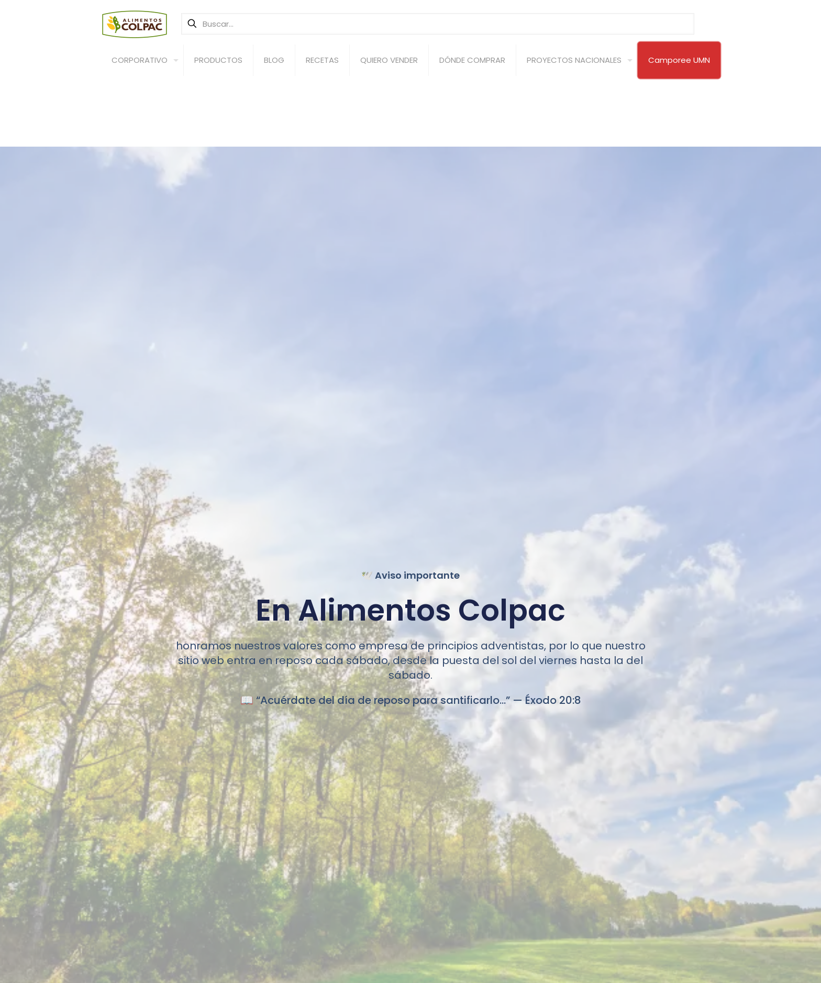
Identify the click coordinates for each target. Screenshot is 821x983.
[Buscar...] (437, 24)
